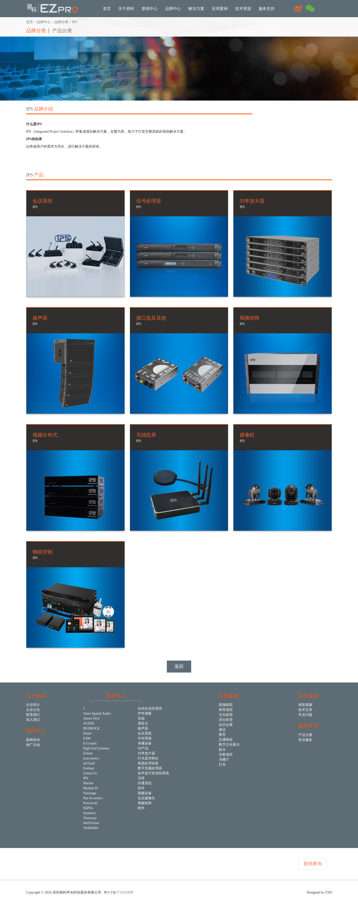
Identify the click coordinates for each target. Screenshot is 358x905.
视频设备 (145, 793)
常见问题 (305, 715)
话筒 (141, 778)
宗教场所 (226, 754)
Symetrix (89, 813)
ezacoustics (91, 758)
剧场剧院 (226, 705)
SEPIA (88, 808)
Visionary (90, 818)
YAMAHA (90, 828)
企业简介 (33, 705)
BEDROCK (91, 728)
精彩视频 (305, 705)
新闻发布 (33, 740)
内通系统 (145, 783)
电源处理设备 (148, 763)
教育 (222, 734)
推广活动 (33, 745)
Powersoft (90, 803)
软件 (141, 788)
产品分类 (62, 30)
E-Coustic (90, 743)
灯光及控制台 (148, 758)
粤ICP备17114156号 (118, 892)
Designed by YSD (319, 892)
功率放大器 (146, 753)
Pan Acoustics (93, 798)
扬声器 (143, 728)
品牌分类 (61, 22)
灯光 (222, 764)
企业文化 (33, 710)
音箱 (141, 718)
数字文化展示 (229, 744)
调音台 (143, 723)
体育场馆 (226, 710)
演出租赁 (226, 720)
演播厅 (224, 759)
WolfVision (91, 823)
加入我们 (33, 720)
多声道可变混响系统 (153, 773)
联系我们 (33, 715)
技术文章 (305, 710)
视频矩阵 (145, 803)
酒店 (222, 730)
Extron (88, 753)
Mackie (88, 783)
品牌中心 (44, 22)
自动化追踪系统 (150, 708)
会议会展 (226, 725)
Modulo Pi (90, 788)
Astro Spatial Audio (97, 713)
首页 (29, 22)
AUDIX (88, 723)
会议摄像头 (146, 798)
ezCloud (89, 763)
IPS (74, 22)
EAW (87, 738)
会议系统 (145, 733)
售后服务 (305, 740)
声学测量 (145, 713)
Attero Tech (91, 718)
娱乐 (222, 749)
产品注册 (305, 735)
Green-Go (90, 773)
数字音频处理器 (150, 768)
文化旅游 (226, 715)
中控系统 (145, 738)
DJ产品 (143, 748)
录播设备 (145, 743)
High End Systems (96, 748)
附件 (141, 808)
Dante (87, 733)
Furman (88, 768)
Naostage (89, 793)
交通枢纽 (226, 739)
